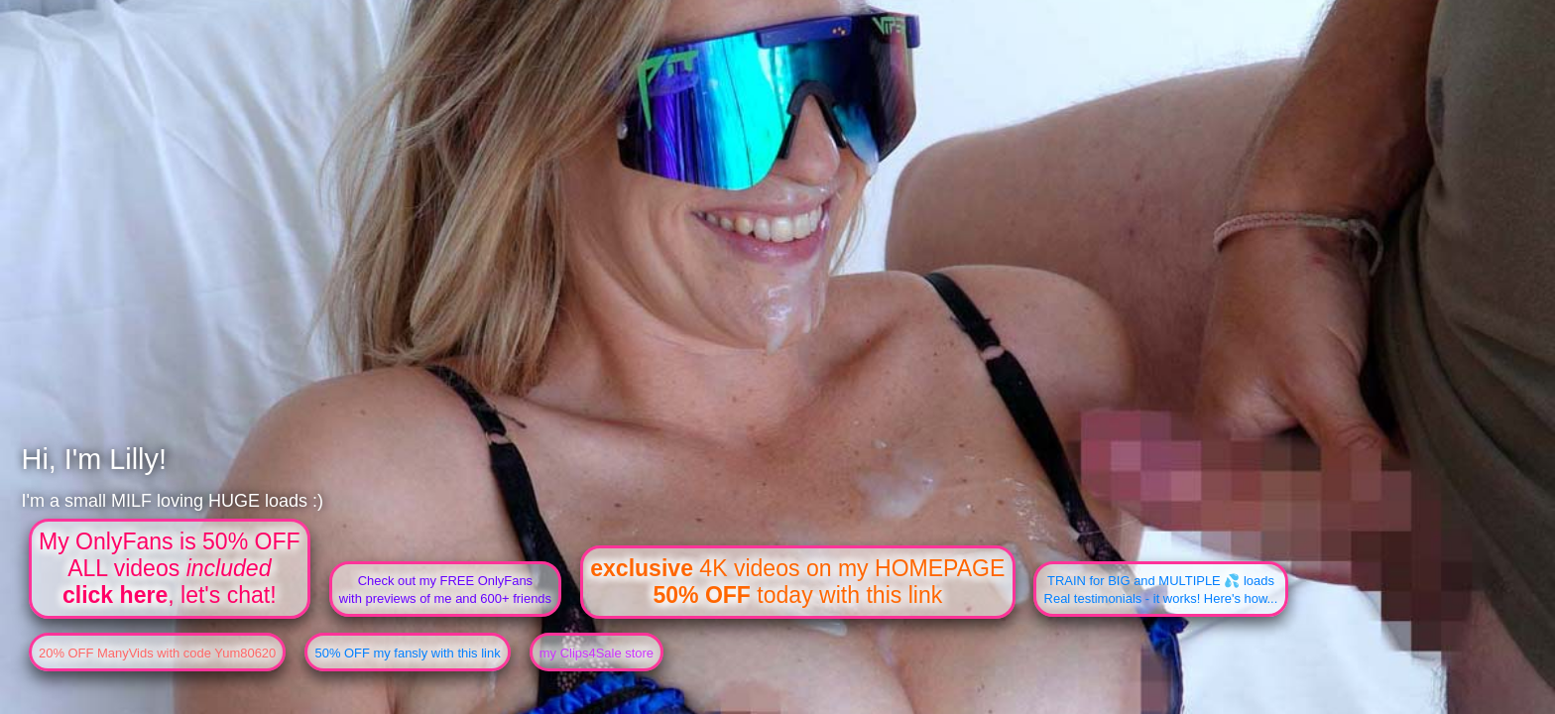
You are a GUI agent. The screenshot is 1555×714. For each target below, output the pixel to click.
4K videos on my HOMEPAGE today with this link (797, 581)
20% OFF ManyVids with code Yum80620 (157, 653)
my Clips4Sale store (596, 653)
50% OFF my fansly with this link (407, 653)
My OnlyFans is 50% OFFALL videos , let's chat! (169, 568)
